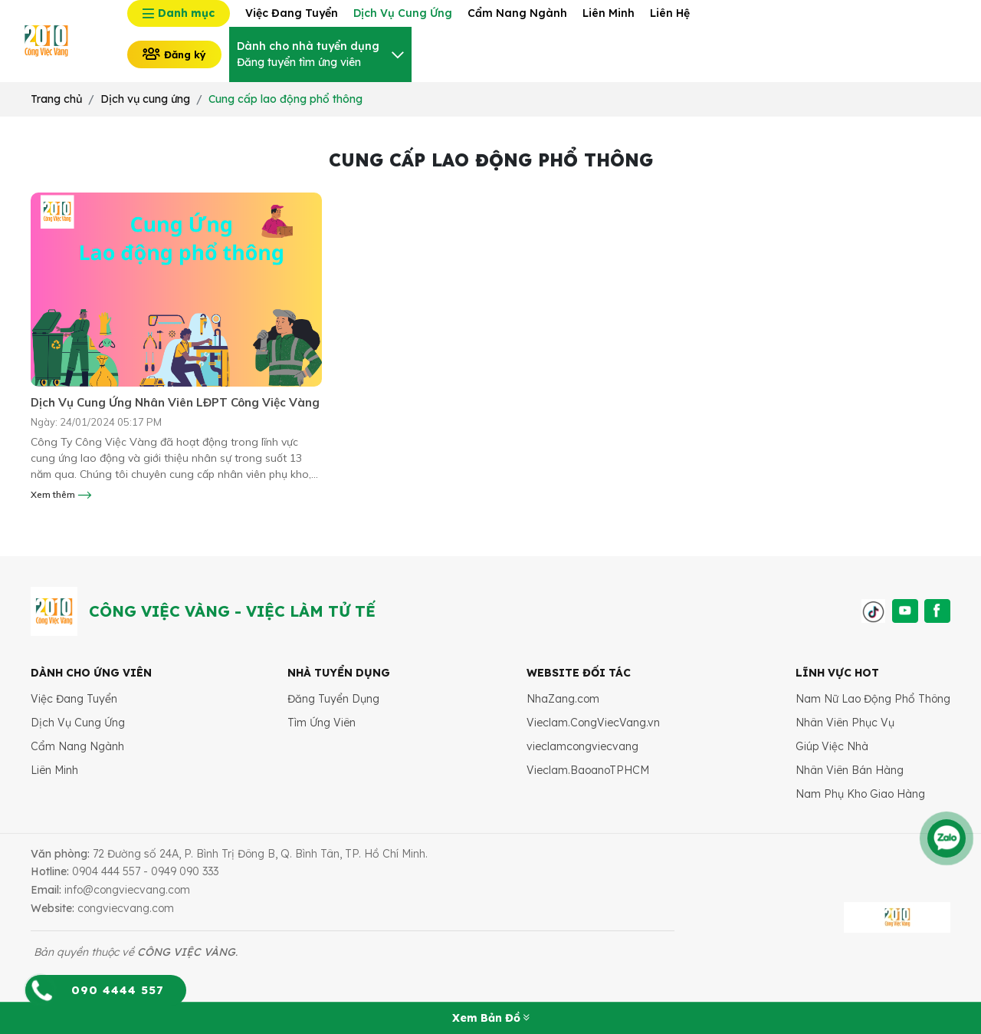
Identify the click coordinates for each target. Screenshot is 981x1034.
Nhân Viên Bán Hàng (850, 770)
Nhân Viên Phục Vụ (845, 722)
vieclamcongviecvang (582, 746)
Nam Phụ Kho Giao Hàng (860, 794)
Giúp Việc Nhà (832, 746)
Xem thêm (61, 494)
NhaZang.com (563, 699)
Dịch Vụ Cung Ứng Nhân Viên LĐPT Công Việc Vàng (175, 402)
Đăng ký (174, 54)
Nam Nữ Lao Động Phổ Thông (873, 699)
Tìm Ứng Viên (321, 722)
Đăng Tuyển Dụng (333, 699)
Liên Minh (54, 770)
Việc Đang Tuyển (74, 699)
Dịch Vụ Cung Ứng (78, 722)
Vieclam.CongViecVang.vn (593, 722)
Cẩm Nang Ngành (77, 746)
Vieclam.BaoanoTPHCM (588, 770)
